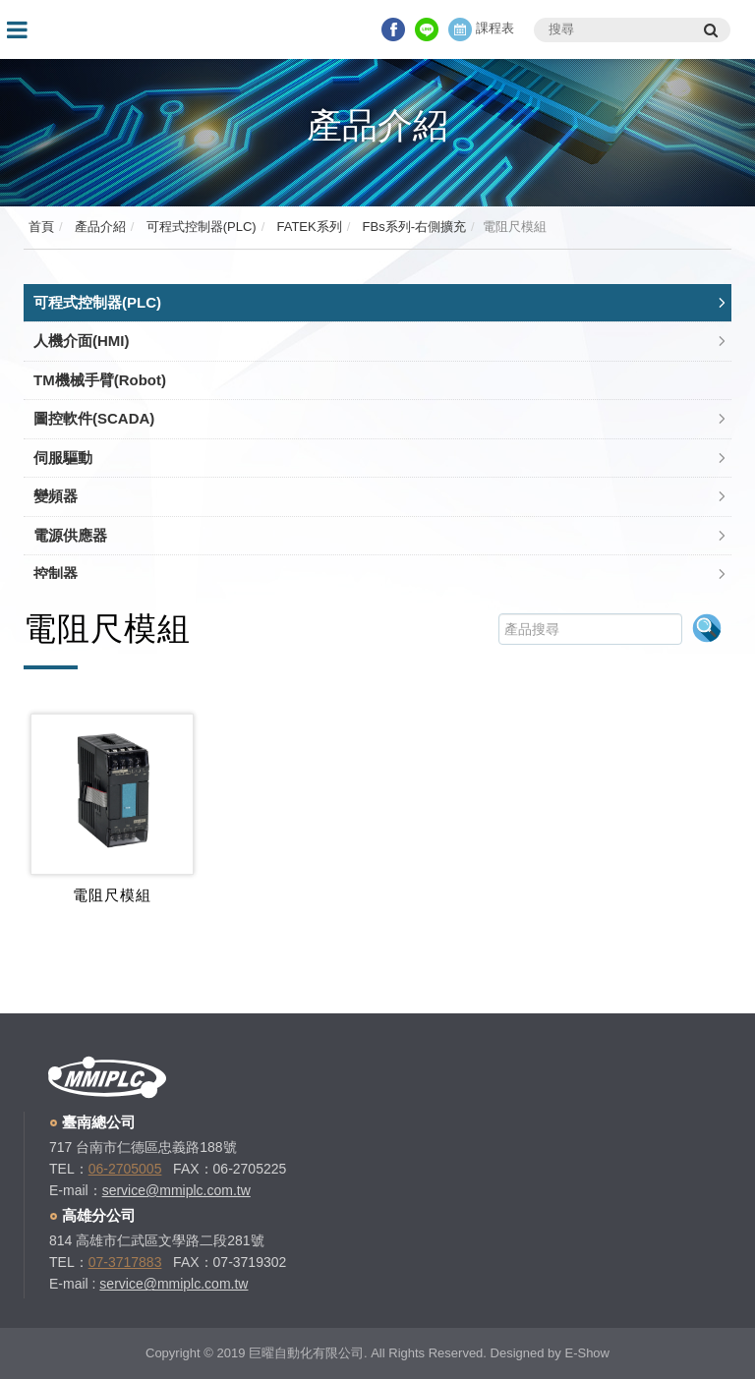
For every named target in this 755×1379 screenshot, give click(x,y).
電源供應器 (70, 535)
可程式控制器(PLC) (200, 226)
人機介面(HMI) (81, 340)
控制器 (55, 573)
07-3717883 (125, 1262)
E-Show (587, 1353)
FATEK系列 (307, 226)
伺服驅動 (62, 457)
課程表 (481, 28)
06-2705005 (125, 1169)
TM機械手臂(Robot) (99, 380)
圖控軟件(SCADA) (93, 418)
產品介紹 (98, 226)
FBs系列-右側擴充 (412, 226)
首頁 (41, 226)
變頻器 (55, 496)
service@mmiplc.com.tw (176, 1190)
